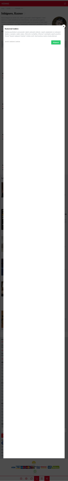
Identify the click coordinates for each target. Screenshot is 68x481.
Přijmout (56, 249)
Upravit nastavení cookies (12, 248)
